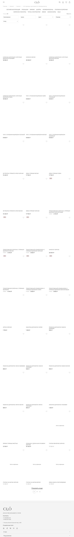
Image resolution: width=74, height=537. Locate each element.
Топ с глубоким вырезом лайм (36, 96)
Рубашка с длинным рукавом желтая (35, 444)
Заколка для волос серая (34, 327)
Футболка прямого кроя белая (13, 211)
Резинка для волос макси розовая (34, 366)
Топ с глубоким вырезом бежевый (57, 135)
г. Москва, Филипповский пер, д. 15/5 (12, 522)
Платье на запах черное (10, 482)
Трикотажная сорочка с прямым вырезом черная (13, 250)
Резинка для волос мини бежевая (14, 366)
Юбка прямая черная (32, 211)
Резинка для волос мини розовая (34, 405)
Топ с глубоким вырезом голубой (14, 134)
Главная (5, 6)
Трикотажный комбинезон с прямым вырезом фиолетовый (59, 289)
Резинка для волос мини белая (13, 404)
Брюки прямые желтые (10, 443)
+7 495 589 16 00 (7, 517)
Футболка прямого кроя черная (13, 173)
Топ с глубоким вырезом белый (36, 134)
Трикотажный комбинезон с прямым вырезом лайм (35, 289)
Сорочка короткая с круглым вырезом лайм (12, 96)
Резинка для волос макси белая (59, 366)
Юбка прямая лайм (55, 173)
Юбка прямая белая (32, 173)
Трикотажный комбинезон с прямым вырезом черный (35, 250)
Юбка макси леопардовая (57, 482)
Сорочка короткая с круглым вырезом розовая (12, 58)
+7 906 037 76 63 (7, 519)
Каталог (12, 6)
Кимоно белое (30, 57)
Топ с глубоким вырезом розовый (57, 96)
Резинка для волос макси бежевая (57, 328)
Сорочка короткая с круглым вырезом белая (58, 58)
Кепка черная (7, 327)
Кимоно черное (54, 249)
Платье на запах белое (33, 482)
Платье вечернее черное (56, 443)
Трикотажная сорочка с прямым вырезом (13, 289)
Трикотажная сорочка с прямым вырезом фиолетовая (59, 211)
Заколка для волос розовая (58, 404)
